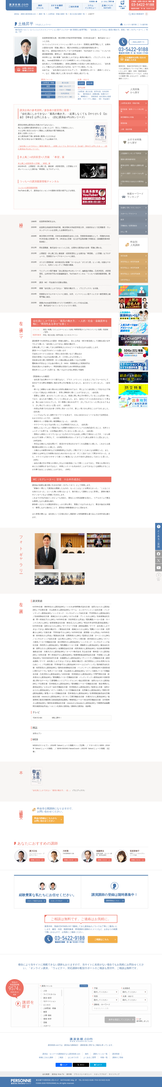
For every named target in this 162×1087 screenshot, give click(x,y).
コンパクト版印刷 (130, 25)
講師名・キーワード (102, 1004)
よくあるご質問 (106, 1)
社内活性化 (65, 93)
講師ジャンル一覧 (100, 1054)
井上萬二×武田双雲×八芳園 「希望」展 (34, 163)
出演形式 (126, 988)
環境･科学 (47, 1019)
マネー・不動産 (65, 90)
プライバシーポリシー (83, 1074)
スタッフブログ (56, 901)
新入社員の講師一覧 (77, 14)
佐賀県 (81, 83)
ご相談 (60, 1057)
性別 (96, 996)
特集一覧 (104, 1057)
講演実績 (115, 1054)
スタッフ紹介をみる (35, 901)
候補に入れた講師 (46, 1057)
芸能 (48, 97)
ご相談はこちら (101, 939)
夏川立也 (33, 851)
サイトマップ (114, 1074)
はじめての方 (73, 1057)
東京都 (90, 83)
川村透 (65, 851)
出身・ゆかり (128, 996)
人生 (45, 991)
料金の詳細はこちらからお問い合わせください (45, 819)
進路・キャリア (65, 86)
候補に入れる (35, 860)
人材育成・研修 (48, 83)
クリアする (84, 985)
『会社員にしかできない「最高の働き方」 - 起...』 (51, 790)
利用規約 (92, 1)
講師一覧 (42, 14)
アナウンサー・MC (65, 97)
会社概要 (46, 1074)
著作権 (69, 1074)
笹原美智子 (134, 851)
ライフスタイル (48, 90)
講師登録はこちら (112, 901)
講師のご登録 (117, 1057)
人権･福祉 (47, 1015)
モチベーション (49, 1001)
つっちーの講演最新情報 (28, 188)
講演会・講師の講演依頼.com (25, 14)
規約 (86, 1054)
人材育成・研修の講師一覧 (58, 14)
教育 (48, 86)
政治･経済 (47, 998)
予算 (96, 988)
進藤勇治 (100, 851)
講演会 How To (58, 1074)
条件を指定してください (120, 1019)
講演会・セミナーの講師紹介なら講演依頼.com (61, 1054)
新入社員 (65, 83)
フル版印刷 (143, 25)
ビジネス (48, 93)
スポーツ (47, 1026)
